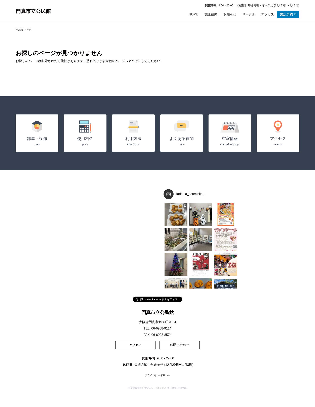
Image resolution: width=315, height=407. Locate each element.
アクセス (267, 14)
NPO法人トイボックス (155, 388)
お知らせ (229, 14)
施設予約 (288, 14)
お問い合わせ (179, 345)
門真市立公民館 (33, 11)
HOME (193, 14)
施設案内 (211, 14)
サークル (248, 14)
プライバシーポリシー (157, 375)
